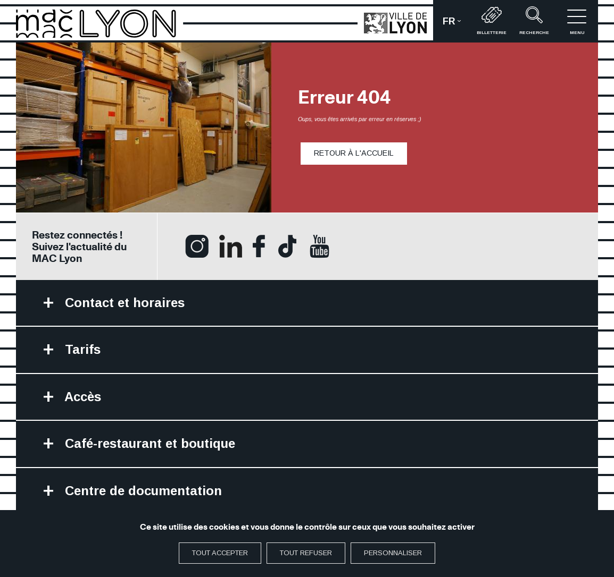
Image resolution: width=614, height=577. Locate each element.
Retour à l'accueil (354, 153)
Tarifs (81, 349)
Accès (81, 396)
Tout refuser (306, 553)
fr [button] (456, 24)
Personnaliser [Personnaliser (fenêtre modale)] (393, 553)
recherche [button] (534, 20)
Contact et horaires (123, 302)
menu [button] (576, 20)
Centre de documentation (141, 490)
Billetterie (492, 20)
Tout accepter (220, 553)
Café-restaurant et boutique (148, 443)
